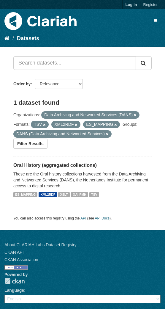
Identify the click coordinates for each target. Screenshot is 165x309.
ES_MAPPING (25, 194)
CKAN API (14, 252)
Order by (22, 83)
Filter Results (30, 143)
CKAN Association (21, 259)
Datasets (28, 38)
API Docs (102, 218)
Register (150, 4)
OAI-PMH (79, 194)
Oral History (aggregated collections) (55, 165)
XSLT (64, 194)
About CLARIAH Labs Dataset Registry (40, 244)
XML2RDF (48, 194)
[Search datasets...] (74, 63)
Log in (131, 4)
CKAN (14, 281)
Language (14, 290)
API (83, 218)
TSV (94, 194)
